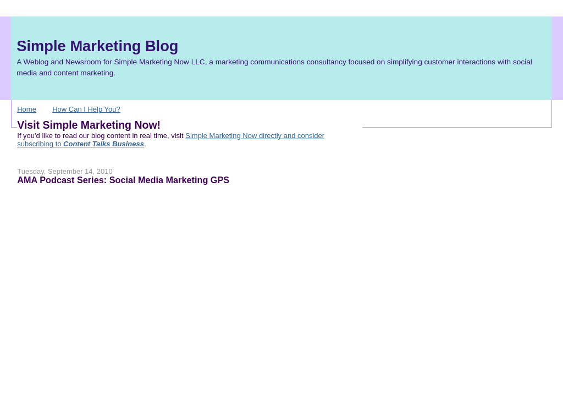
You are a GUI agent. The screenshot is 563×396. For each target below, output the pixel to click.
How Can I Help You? (86, 109)
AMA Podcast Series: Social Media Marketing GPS (123, 180)
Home (26, 109)
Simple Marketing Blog (97, 45)
